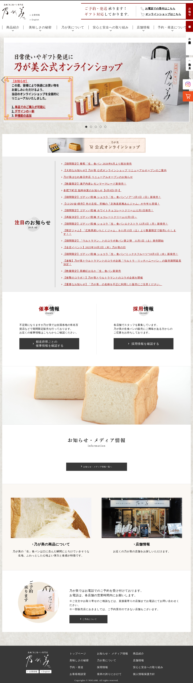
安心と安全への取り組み (111, 27)
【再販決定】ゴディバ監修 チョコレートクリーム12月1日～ (100, 217)
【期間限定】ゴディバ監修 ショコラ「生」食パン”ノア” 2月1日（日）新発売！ (112, 197)
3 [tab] (96, 127)
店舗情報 (143, 27)
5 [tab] (106, 127)
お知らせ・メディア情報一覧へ (97, 466)
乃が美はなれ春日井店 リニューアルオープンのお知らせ (98, 177)
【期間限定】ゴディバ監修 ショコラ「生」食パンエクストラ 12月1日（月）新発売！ (115, 223)
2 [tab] (91, 127)
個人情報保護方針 (144, 674)
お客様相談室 (189, 38)
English (35, 20)
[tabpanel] (97, 79)
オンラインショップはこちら (163, 14)
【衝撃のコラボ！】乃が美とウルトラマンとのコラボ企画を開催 (103, 277)
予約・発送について (172, 27)
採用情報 (102, 667)
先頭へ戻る (189, 65)
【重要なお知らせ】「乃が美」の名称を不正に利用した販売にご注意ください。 (112, 284)
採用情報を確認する (145, 343)
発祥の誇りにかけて (109, 674)
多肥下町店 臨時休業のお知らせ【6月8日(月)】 (92, 190)
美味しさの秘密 (40, 27)
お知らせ (189, 10)
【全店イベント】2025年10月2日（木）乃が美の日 (94, 247)
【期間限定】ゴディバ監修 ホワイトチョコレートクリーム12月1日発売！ (108, 210)
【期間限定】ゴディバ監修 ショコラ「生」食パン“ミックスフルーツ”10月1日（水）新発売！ (120, 254)
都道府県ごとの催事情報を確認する (50, 343)
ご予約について (89, 619)
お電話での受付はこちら (160, 8)
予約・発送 (76, 667)
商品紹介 (12, 27)
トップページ (78, 653)
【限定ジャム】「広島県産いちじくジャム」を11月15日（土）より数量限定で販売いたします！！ (119, 232)
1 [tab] (87, 127)
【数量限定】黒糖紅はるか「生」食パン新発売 (92, 271)
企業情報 (36, 15)
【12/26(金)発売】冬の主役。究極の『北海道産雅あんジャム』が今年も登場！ (111, 203)
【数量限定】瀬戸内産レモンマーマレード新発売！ (94, 183)
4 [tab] (101, 127)
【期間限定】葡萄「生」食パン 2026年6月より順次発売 (97, 163)
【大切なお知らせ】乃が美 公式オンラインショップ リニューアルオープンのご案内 (115, 170)
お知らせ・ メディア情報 (112, 653)
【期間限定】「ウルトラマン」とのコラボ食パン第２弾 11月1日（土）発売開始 (113, 240)
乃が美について (72, 27)
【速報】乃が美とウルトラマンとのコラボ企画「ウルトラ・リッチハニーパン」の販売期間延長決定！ (122, 262)
